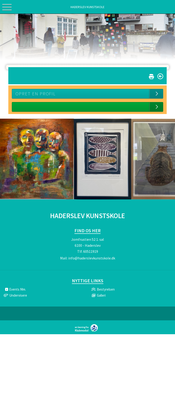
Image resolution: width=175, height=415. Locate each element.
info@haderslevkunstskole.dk (91, 258)
